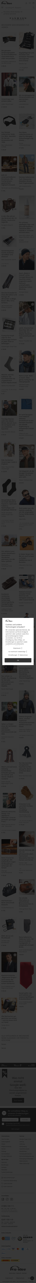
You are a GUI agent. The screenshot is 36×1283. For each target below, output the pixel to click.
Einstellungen (12, 655)
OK (18, 660)
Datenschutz (24, 655)
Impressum (17, 648)
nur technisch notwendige (16, 651)
